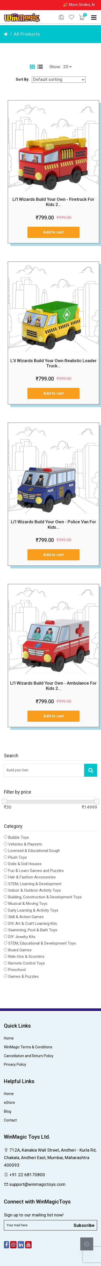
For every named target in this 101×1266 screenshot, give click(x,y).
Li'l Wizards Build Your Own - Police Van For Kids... (53, 524)
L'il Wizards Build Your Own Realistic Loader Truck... (53, 363)
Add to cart (53, 232)
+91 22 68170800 (24, 1174)
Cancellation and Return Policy (28, 1056)
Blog (7, 1111)
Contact (10, 1120)
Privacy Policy (15, 1064)
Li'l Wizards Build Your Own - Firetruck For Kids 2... (53, 202)
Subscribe (84, 1225)
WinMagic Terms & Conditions (28, 1047)
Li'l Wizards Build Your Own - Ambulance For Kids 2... (53, 685)
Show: (55, 66)
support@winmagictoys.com (35, 1184)
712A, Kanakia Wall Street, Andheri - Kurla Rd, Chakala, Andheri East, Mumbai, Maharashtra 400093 (50, 1157)
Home (9, 1038)
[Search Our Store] (44, 770)
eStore (9, 1102)
